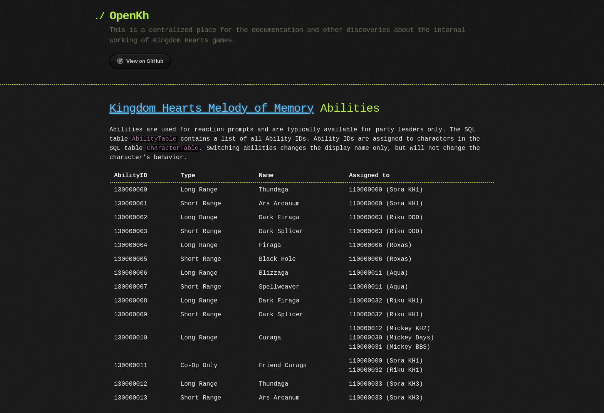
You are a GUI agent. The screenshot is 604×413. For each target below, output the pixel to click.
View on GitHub (140, 61)
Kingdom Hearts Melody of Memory (211, 109)
